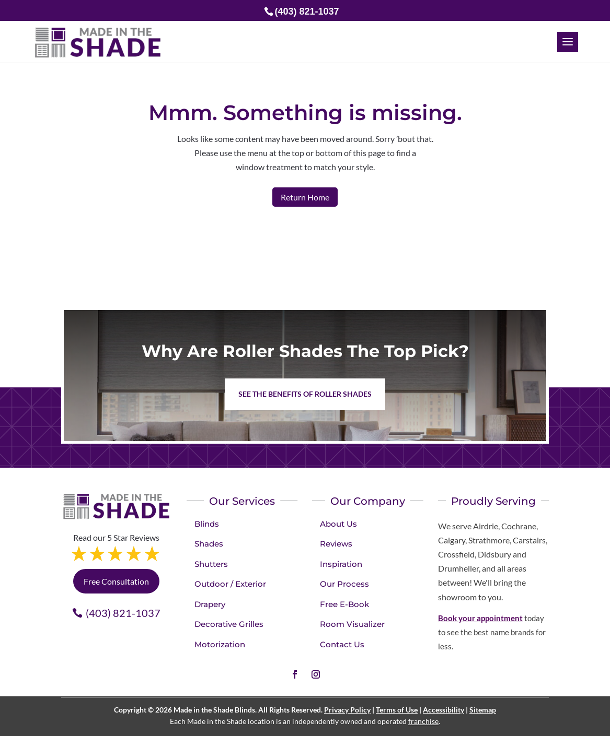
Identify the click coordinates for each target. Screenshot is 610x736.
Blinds (206, 524)
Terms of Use (397, 709)
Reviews (336, 544)
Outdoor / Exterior (230, 584)
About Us (338, 524)
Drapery (209, 604)
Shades (208, 544)
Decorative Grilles (228, 624)
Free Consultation (116, 581)
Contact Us (342, 644)
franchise (423, 721)
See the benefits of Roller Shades (305, 393)
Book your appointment (480, 618)
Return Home (305, 197)
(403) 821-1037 (123, 613)
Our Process (344, 584)
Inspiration (341, 564)
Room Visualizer (352, 624)
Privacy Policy (347, 709)
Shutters (211, 564)
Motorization (219, 644)
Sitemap (482, 709)
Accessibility (443, 709)
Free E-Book (344, 604)
